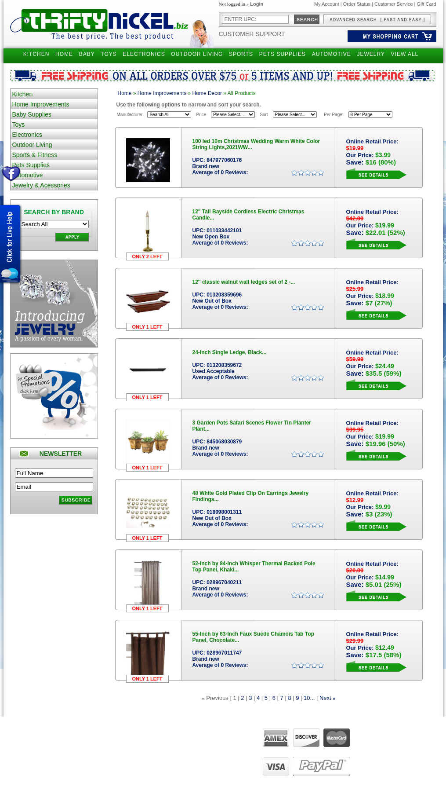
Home (125, 93)
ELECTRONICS (144, 54)
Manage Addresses (162, 772)
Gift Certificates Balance (98, 763)
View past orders (160, 747)
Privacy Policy (26, 755)
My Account (326, 4)
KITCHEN (36, 54)
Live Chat (209, 763)
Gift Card (426, 4)
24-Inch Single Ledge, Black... (229, 352)
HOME (64, 54)
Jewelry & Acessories (41, 185)
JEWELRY (370, 54)
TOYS (108, 54)
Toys (18, 124)
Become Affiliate (90, 780)
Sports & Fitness (35, 154)
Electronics (27, 134)
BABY (87, 54)
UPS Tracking (156, 780)
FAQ (204, 755)
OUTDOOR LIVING (197, 54)
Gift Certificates (89, 755)
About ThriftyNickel (219, 739)
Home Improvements (40, 104)
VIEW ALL (405, 54)
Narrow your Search (94, 747)
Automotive (27, 175)
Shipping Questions (32, 739)
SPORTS (241, 54)
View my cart (156, 755)
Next (325, 698)
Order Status (356, 4)
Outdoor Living (32, 144)
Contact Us (211, 747)
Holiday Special (89, 772)
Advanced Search (92, 739)
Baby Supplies (32, 114)
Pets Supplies (31, 164)
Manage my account (163, 739)
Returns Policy (27, 747)
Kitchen (22, 94)
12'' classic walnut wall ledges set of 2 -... (243, 282)
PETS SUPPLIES (282, 54)
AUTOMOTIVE (331, 54)
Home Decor (207, 93)
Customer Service (393, 4)
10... (309, 698)
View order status (160, 763)
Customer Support (252, 33)
